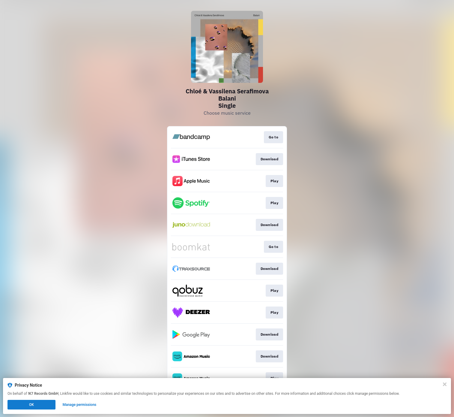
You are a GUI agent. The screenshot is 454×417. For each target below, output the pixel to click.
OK (31, 405)
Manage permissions (80, 405)
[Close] (445, 384)
